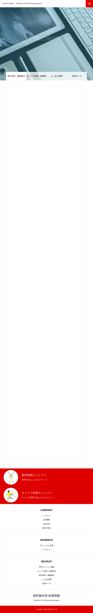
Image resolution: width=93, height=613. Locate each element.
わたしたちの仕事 (46, 545)
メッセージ (46, 515)
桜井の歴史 (46, 528)
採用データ (77, 76)
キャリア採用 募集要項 (36, 77)
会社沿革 (46, 524)
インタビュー (47, 549)
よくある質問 (56, 76)
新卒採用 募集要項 (46, 575)
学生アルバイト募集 (46, 567)
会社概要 (46, 520)
